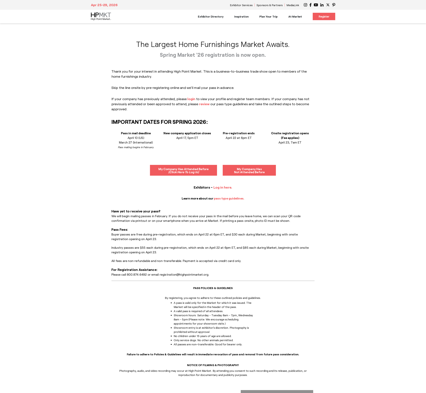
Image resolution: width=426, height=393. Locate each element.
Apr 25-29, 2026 (104, 5)
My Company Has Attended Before (183, 170)
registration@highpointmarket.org (184, 274)
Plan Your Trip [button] (268, 16)
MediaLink (293, 5)
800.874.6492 (137, 274)
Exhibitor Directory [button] (210, 16)
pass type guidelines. (229, 198)
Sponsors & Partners (269, 5)
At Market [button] (295, 16)
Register (324, 16)
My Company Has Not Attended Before (249, 170)
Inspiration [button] (241, 16)
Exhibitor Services (241, 5)
